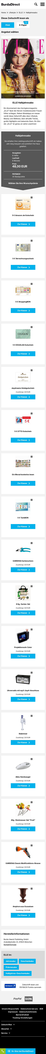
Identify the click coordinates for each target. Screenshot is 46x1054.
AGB (41, 1009)
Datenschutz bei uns (29, 1009)
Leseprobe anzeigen (23, 96)
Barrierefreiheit (22, 1015)
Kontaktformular (10, 944)
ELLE (21, 12)
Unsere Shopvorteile (10, 1009)
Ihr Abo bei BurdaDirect (22, 1051)
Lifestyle (12, 12)
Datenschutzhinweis (28, 1012)
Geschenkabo (27, 961)
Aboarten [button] (5, 1029)
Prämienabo (11, 967)
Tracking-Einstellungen (22, 1018)
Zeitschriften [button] (6, 1024)
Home (3, 12)
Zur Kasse (22, 224)
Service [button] (4, 1033)
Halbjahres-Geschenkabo (18, 973)
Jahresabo (11, 961)
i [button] (31, 197)
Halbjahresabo (31, 12)
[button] (42, 4)
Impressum (13, 1012)
